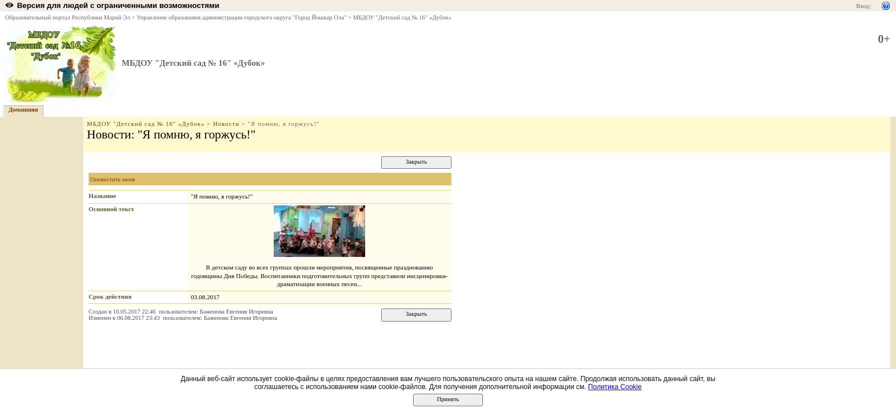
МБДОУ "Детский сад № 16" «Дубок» (402, 17)
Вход (862, 6)
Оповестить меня (112, 179)
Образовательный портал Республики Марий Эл (67, 17)
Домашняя (23, 109)
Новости (226, 124)
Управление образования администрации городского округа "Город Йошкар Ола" (242, 17)
